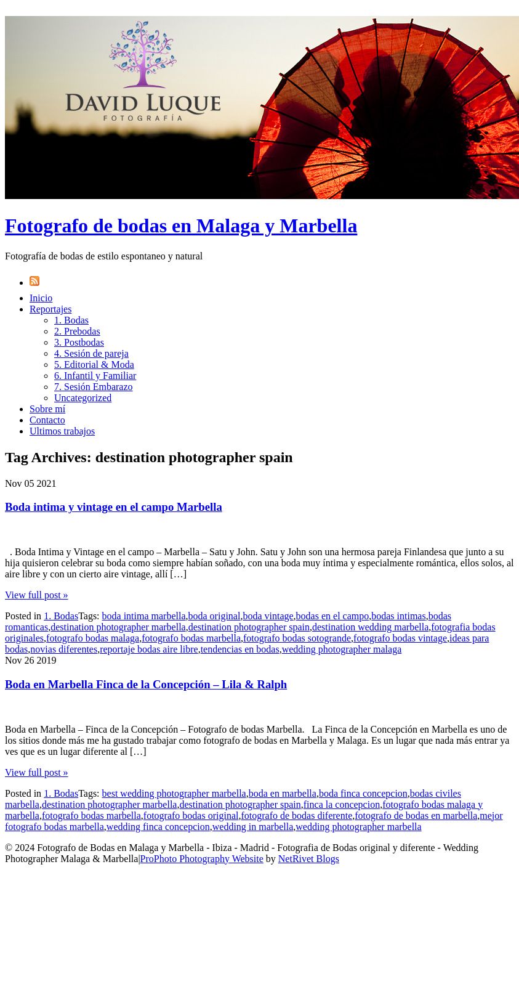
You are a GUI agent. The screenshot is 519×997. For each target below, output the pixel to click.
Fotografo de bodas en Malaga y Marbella (181, 225)
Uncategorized (82, 398)
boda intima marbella (144, 616)
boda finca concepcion (363, 793)
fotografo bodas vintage (400, 638)
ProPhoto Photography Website (202, 858)
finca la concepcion (342, 804)
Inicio (41, 298)
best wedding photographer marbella (174, 793)
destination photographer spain (249, 627)
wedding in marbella (253, 826)
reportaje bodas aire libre (149, 649)
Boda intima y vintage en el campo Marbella (113, 506)
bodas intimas (398, 616)
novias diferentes (63, 649)
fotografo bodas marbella (191, 638)
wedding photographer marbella (358, 826)
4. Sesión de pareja (91, 353)
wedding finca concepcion (158, 826)
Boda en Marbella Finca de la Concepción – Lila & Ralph (146, 684)
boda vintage (268, 616)
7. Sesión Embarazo (93, 386)
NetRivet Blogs (308, 858)
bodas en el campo (332, 616)
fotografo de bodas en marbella (416, 815)
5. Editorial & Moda (94, 364)
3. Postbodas (79, 342)
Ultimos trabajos (62, 431)
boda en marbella (282, 793)
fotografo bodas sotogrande (297, 638)
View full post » (36, 595)
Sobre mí (47, 409)
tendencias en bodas (240, 649)
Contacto (47, 420)
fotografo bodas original (191, 815)
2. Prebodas (77, 331)
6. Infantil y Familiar (95, 375)
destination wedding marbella (370, 627)
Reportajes (50, 309)
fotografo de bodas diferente (296, 815)
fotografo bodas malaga (92, 638)
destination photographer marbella (117, 627)
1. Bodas (71, 320)
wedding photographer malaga (342, 649)
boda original (214, 616)
